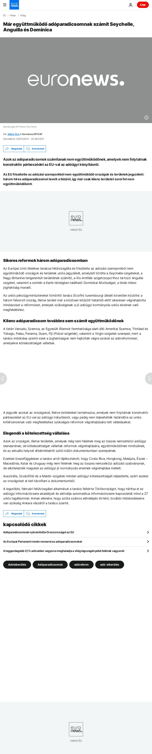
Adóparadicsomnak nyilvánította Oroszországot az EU (38, 532)
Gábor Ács (14, 134)
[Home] (4, 15)
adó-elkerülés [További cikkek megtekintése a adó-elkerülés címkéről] (109, 564)
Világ (23, 15)
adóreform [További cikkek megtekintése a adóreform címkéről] (81, 564)
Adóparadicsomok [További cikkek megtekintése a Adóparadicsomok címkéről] (50, 564)
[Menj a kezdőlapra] (14, 5)
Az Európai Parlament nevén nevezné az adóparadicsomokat (42, 541)
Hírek (13, 15)
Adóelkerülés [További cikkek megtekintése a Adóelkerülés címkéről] (17, 564)
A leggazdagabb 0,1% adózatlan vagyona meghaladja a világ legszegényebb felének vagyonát (63, 550)
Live (143, 4)
